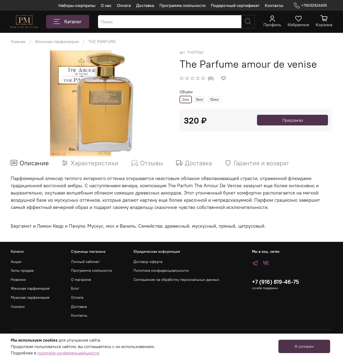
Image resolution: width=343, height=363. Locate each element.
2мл (185, 99)
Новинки (18, 279)
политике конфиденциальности (68, 353)
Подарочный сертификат (235, 5)
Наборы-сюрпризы (76, 5)
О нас (106, 5)
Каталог (68, 21)
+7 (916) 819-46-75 (275, 281)
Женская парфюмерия (57, 41)
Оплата (124, 5)
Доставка (145, 5)
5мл (199, 99)
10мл (214, 99)
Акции (16, 261)
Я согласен (304, 346)
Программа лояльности (182, 5)
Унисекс (18, 306)
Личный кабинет (85, 261)
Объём (186, 91)
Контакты (274, 5)
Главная (18, 41)
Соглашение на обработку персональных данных (176, 279)
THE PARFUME (102, 41)
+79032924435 (310, 5)
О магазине (81, 279)
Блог (75, 288)
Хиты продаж (22, 270)
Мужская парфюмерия (30, 297)
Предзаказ (292, 120)
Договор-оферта (147, 261)
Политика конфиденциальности (161, 270)
